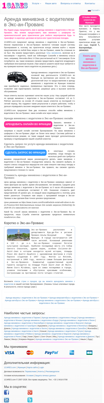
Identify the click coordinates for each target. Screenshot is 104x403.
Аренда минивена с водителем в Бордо (41, 320)
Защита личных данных (45, 375)
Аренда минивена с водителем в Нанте (21, 331)
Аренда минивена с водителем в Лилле (29, 328)
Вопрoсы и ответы (71, 3)
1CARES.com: (10, 367)
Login (41, 367)
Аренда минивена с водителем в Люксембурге (24, 323)
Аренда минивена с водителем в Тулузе (65, 331)
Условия (29, 375)
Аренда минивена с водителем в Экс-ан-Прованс (57, 339)
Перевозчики (30, 371)
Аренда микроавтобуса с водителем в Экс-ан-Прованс (73, 298)
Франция (22, 367)
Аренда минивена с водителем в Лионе (77, 320)
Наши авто (51, 3)
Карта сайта (32, 367)
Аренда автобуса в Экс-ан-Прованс (20, 300)
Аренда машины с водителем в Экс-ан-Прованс (27, 298)
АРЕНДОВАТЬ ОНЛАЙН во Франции (28, 124)
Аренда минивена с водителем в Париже (22, 318)
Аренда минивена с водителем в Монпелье (68, 326)
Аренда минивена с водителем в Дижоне (76, 336)
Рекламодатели (52, 371)
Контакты (90, 3)
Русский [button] (94, 10)
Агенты (41, 371)
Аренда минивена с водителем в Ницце (59, 318)
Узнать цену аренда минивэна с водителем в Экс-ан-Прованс (89, 62)
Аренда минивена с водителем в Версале (64, 323)
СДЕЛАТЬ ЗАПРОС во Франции (25, 152)
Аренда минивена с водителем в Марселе (53, 334)
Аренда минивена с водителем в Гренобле (67, 328)
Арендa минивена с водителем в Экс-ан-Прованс (59, 300)
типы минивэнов (53, 53)
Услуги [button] (36, 3)
